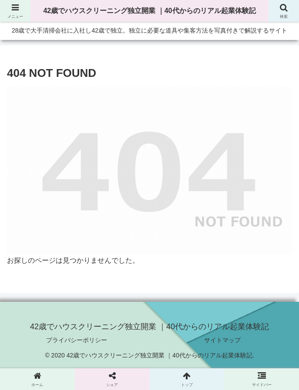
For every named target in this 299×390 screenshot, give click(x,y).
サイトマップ (222, 340)
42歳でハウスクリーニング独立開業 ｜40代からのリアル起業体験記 (149, 10)
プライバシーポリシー (76, 340)
